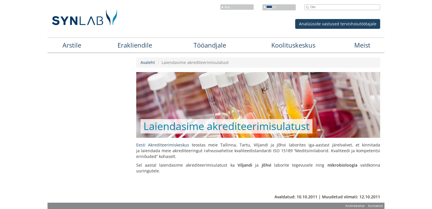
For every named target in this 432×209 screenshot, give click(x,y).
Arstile (71, 45)
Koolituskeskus (293, 45)
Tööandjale (210, 45)
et (269, 7)
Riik (225, 7)
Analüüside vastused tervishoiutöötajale (337, 24)
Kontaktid (375, 206)
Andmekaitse (355, 206)
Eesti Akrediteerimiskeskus (162, 145)
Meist (362, 45)
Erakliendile (135, 45)
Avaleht (148, 62)
